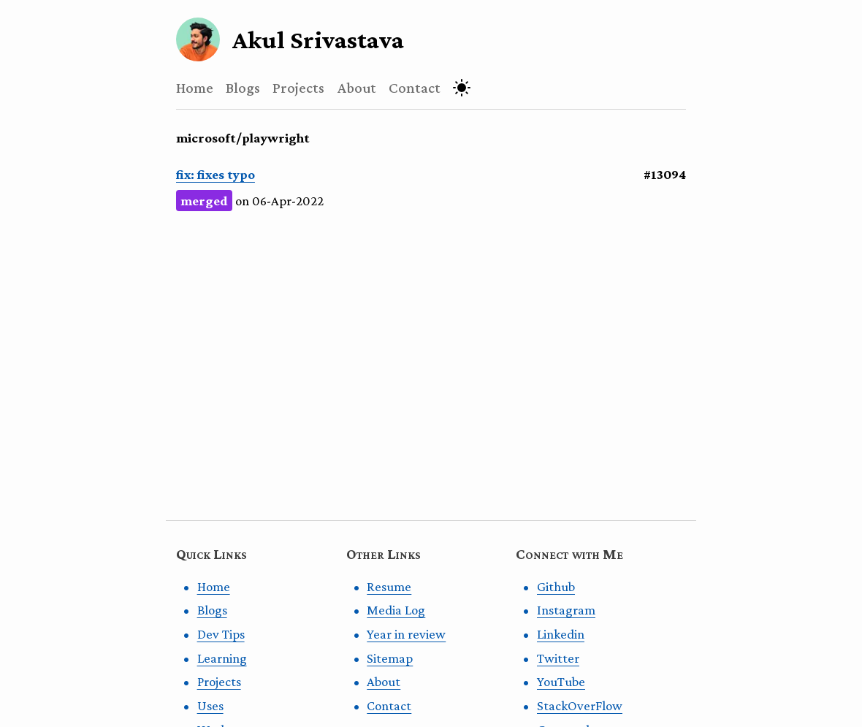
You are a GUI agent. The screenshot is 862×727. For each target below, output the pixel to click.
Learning (222, 658)
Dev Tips (221, 634)
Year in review (406, 634)
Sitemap (390, 658)
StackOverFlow (579, 705)
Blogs (243, 87)
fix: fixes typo (215, 174)
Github (556, 586)
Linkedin (560, 634)
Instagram (566, 609)
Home (194, 87)
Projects (298, 87)
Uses (210, 705)
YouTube (561, 681)
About (356, 87)
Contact (414, 87)
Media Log (396, 609)
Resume (389, 586)
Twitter (558, 658)
